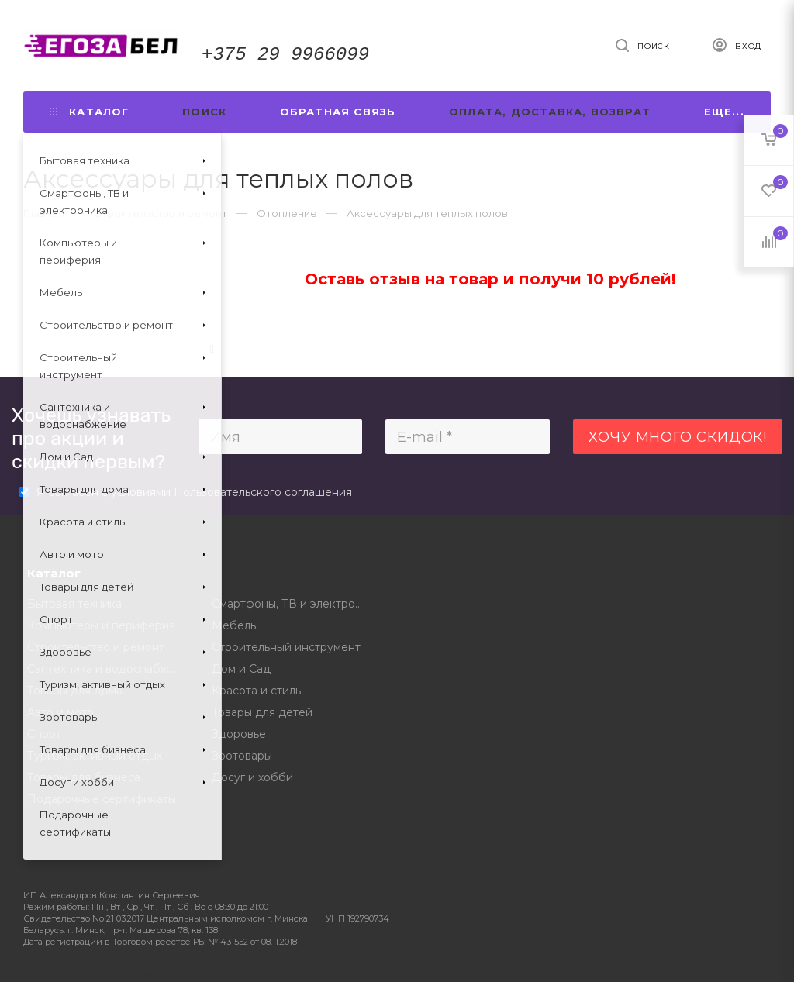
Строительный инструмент (286, 647)
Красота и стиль (256, 691)
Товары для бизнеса (83, 777)
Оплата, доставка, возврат (550, 111)
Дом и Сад (241, 669)
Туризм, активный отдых (94, 756)
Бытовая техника (74, 604)
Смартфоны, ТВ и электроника (293, 604)
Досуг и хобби (252, 777)
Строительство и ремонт (95, 647)
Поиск (204, 111)
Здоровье (239, 734)
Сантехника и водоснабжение (108, 669)
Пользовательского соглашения (263, 492)
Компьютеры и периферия (101, 625)
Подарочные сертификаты (101, 799)
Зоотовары (242, 756)
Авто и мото (60, 712)
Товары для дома (75, 691)
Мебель (234, 625)
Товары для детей (262, 712)
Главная (43, 213)
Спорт (44, 734)
